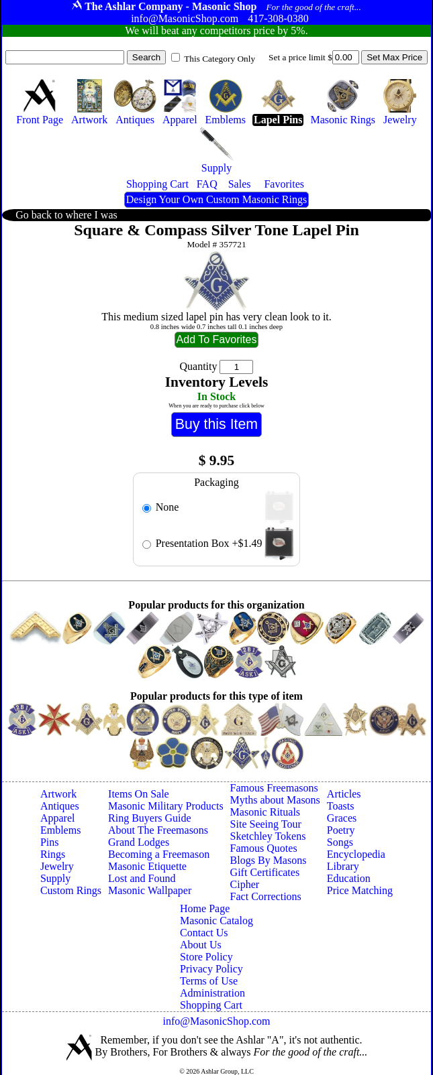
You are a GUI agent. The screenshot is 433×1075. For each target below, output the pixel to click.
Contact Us (204, 932)
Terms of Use (209, 981)
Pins (49, 842)
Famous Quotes (263, 848)
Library (343, 866)
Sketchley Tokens (268, 836)
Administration (212, 993)
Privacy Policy (211, 968)
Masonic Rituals (265, 812)
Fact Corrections (265, 896)
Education (349, 878)
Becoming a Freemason (158, 854)
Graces (341, 818)
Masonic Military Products (166, 806)
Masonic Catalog (216, 920)
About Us (201, 944)
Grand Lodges (138, 842)
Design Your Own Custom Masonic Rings (216, 199)
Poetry (341, 830)
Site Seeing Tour (265, 824)
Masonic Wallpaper (149, 890)
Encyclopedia (356, 854)
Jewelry (57, 866)
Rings (52, 854)
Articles (344, 794)
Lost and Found (141, 878)
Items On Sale (138, 794)
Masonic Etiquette (147, 866)
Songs (340, 842)
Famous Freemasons (274, 788)
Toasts (340, 806)
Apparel (57, 818)
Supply (55, 878)
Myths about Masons (275, 800)
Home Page (205, 908)
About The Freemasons (158, 830)
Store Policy (206, 956)
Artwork (58, 794)
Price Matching (360, 890)
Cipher (245, 884)
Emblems (60, 830)
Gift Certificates (265, 872)
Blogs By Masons (268, 860)
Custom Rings (70, 890)
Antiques (59, 806)
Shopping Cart (211, 1005)
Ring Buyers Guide (149, 818)
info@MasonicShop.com (216, 1021)
